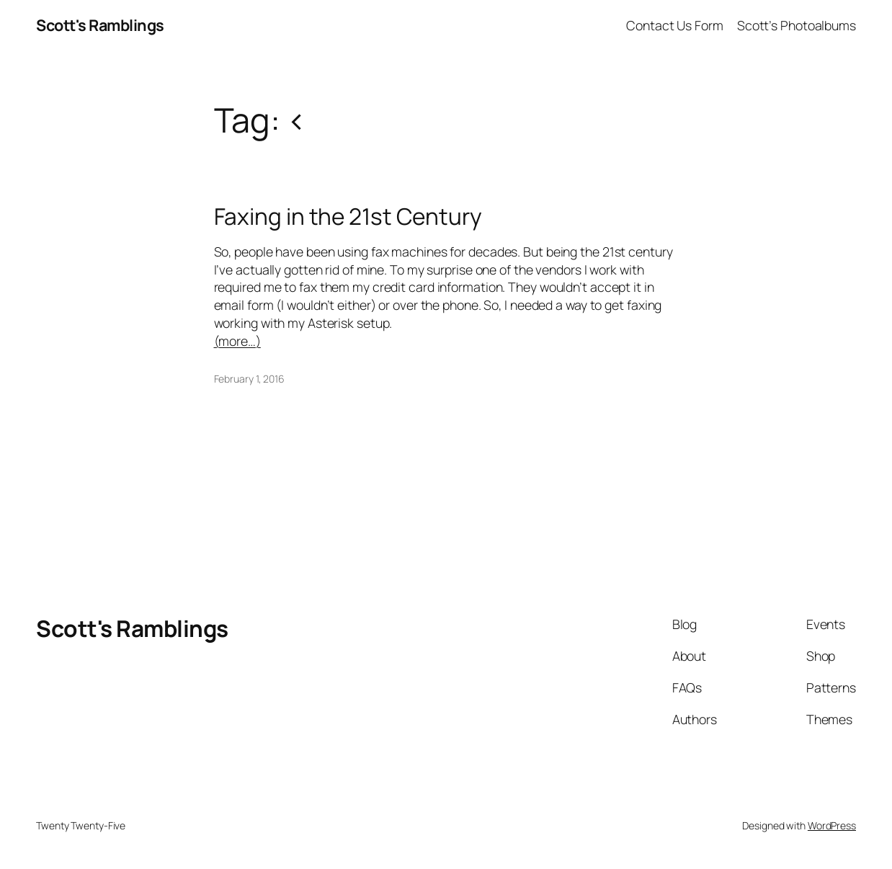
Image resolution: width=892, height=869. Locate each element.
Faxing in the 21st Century (348, 216)
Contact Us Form (674, 25)
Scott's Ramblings (100, 24)
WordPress (832, 825)
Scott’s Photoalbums (796, 25)
